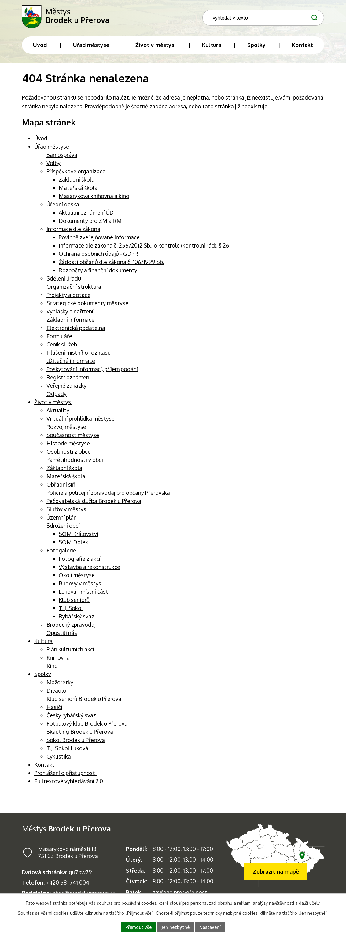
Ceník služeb (61, 345)
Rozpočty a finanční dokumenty (98, 271)
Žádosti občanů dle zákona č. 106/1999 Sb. (111, 263)
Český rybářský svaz (71, 716)
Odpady (56, 395)
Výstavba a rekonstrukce (89, 568)
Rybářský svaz (76, 617)
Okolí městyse (77, 576)
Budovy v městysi (81, 584)
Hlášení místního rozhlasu (78, 353)
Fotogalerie (61, 551)
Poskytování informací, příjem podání (92, 370)
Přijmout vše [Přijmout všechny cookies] (138, 927)
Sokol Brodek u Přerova (75, 741)
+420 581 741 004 (67, 883)
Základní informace (70, 320)
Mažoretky (59, 683)
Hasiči (54, 708)
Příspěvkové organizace (75, 172)
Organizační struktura (73, 287)
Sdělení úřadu (63, 279)
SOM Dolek (73, 543)
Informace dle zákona (73, 230)
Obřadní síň (60, 485)
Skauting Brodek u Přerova (79, 733)
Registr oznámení (68, 378)
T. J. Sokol (71, 609)
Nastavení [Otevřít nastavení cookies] (210, 927)
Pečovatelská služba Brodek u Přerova (93, 502)
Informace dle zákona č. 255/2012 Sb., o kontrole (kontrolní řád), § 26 (144, 246)
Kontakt (44, 765)
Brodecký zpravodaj (71, 625)
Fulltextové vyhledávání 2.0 (68, 782)
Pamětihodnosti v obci (74, 461)
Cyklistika (58, 757)
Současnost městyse (72, 436)
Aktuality (57, 411)
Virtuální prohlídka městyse (80, 419)
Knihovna (58, 658)
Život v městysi (53, 403)
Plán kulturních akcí (70, 650)
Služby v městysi (67, 510)
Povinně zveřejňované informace (99, 238)
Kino (52, 667)
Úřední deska (62, 205)
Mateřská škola (78, 189)
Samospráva (61, 156)
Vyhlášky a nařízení (69, 312)
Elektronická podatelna (75, 329)
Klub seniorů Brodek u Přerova (83, 700)
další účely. (310, 903)
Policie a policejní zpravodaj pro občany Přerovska (108, 494)
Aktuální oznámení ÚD (86, 213)
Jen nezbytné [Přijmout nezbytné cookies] (176, 927)
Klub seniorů (74, 601)
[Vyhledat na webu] (314, 14)
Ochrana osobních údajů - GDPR (98, 255)
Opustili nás (61, 634)
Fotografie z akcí (79, 559)
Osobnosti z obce (68, 452)
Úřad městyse (51, 147)
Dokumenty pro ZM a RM (90, 222)
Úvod (40, 139)
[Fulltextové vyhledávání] (284, 13)
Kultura (43, 642)
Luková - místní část (83, 592)
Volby (53, 164)
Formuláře (59, 337)
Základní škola (76, 180)
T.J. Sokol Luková (67, 749)
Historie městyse (68, 444)
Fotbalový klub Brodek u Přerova (86, 724)
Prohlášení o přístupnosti (65, 774)
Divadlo (56, 691)
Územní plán (61, 518)
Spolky (42, 675)
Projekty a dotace (68, 296)
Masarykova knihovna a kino (94, 197)
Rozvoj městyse (66, 428)
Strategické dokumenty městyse (87, 304)
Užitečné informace (70, 362)
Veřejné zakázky (66, 386)
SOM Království (78, 535)
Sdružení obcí (62, 526)
